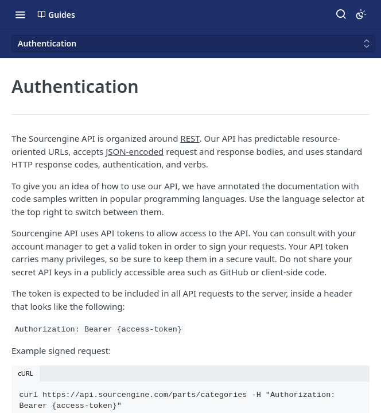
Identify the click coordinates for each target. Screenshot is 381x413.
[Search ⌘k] (340, 14)
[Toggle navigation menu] (20, 14)
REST (189, 138)
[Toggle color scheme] (361, 14)
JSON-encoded (135, 151)
